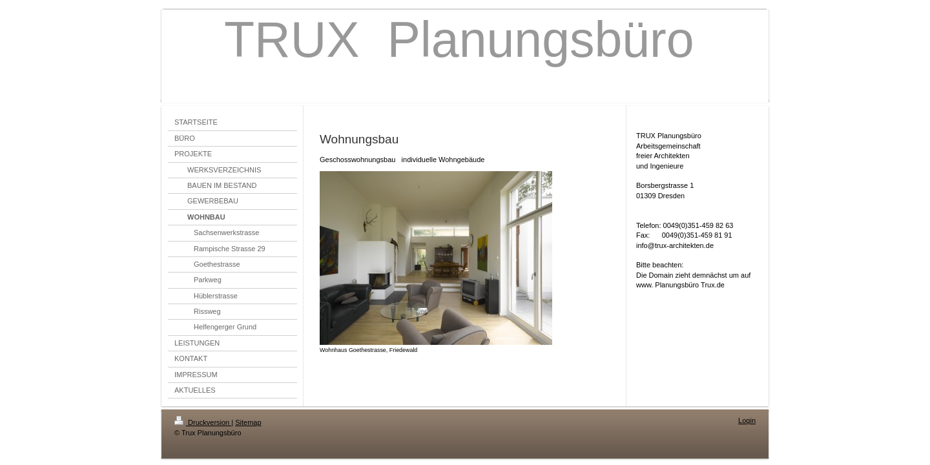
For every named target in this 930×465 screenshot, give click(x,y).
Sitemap (248, 422)
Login (747, 420)
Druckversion (202, 422)
